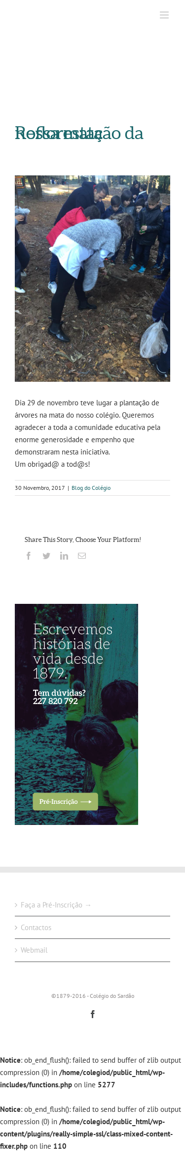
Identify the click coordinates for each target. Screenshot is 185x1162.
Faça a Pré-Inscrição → (56, 904)
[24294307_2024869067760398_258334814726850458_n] (92, 278)
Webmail (34, 950)
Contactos (36, 927)
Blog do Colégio (91, 487)
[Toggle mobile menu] (165, 15)
